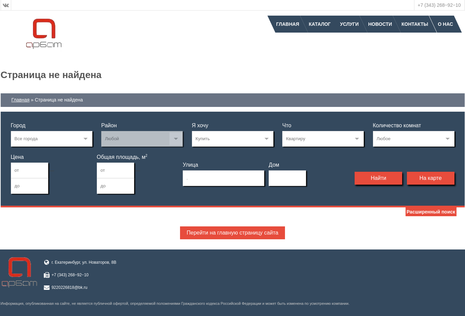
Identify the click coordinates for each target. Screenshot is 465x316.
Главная (287, 24)
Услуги (349, 24)
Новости (380, 24)
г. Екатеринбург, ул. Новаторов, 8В (84, 262)
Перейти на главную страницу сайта (233, 233)
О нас (445, 24)
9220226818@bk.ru (70, 287)
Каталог (320, 24)
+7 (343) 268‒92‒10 (439, 5)
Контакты (414, 24)
